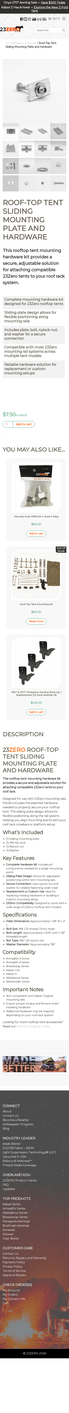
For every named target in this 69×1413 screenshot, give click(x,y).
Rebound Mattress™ (17, 1127)
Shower (8, 1200)
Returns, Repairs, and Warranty (25, 1224)
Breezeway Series (15, 1183)
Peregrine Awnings (16, 1187)
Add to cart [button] (36, 522)
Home (9, 43)
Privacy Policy (12, 1232)
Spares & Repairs (26, 43)
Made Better (12, 1110)
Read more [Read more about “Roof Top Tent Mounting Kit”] (36, 598)
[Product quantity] (8, 424)
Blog (6, 1095)
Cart (6, 1269)
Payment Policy (14, 1228)
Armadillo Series (14, 1174)
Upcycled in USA (14, 1123)
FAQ (6, 1151)
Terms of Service (14, 1237)
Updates (9, 1155)
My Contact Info (14, 1265)
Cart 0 (56, 18)
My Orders (10, 1261)
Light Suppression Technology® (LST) (29, 1118)
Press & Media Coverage (19, 1131)
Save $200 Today (53, 2)
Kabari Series (12, 1170)
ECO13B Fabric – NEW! (18, 1114)
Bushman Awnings (16, 1192)
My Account (11, 1256)
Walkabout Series (15, 1179)
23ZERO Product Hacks (20, 1146)
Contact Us (10, 1082)
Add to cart (24, 424)
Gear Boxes (11, 1204)
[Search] (63, 30)
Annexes (9, 1196)
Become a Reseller (16, 1086)
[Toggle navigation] (63, 18)
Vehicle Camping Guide (33, 992)
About (7, 1077)
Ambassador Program (18, 1090)
